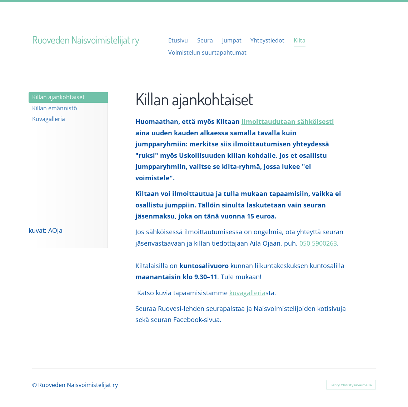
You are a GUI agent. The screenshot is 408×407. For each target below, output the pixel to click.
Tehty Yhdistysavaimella (351, 384)
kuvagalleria (247, 292)
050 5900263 (318, 243)
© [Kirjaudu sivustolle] (35, 385)
